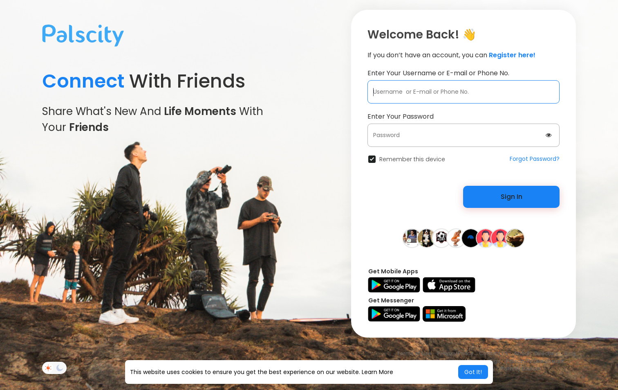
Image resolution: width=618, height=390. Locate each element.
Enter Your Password (400, 116)
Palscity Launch (521, 368)
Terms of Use (414, 353)
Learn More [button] (377, 372)
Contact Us (493, 353)
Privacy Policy (455, 353)
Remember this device (412, 159)
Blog (570, 353)
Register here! (512, 55)
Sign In (511, 196)
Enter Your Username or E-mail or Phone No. (438, 73)
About (522, 353)
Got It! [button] (473, 372)
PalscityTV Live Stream (535, 361)
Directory (546, 353)
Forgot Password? (535, 159)
